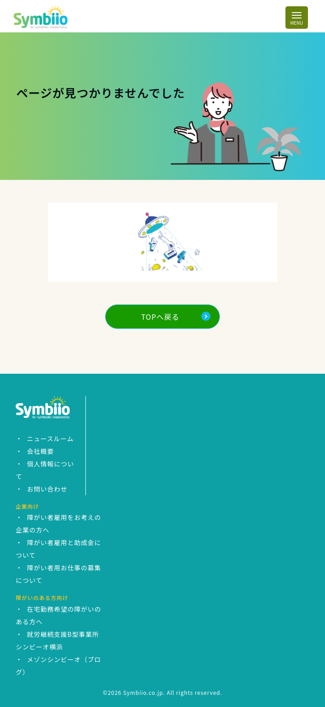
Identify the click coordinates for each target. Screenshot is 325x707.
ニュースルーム (50, 438)
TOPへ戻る (160, 316)
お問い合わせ (47, 488)
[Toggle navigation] (296, 17)
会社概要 (40, 451)
